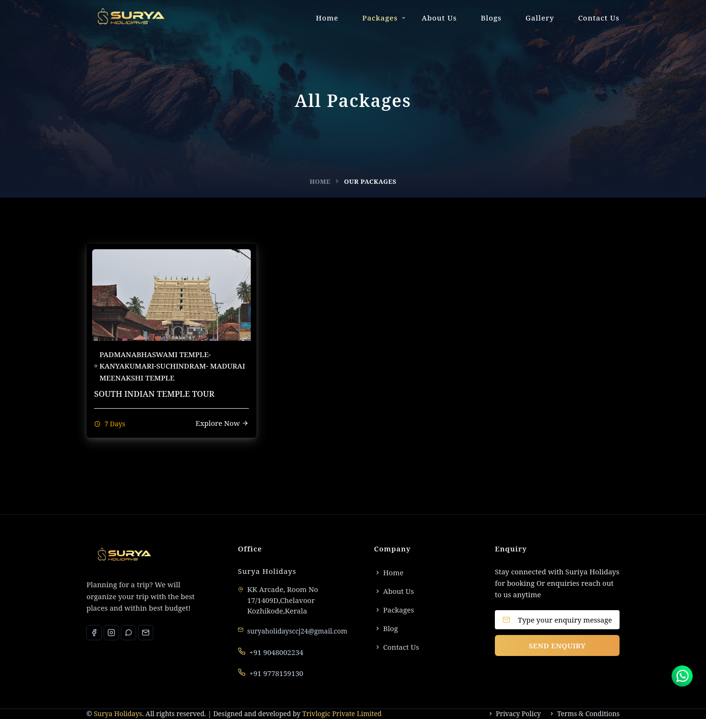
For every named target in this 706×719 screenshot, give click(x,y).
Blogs (491, 17)
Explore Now (222, 423)
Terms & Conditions (584, 714)
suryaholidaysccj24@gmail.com (297, 630)
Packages (380, 17)
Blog (386, 628)
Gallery (539, 17)
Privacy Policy (514, 714)
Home (327, 17)
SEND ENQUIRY (557, 645)
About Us (439, 17)
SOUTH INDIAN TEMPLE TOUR (154, 393)
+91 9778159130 (276, 673)
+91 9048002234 (276, 652)
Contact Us (599, 17)
